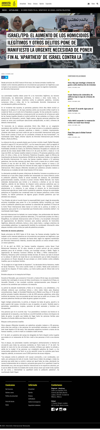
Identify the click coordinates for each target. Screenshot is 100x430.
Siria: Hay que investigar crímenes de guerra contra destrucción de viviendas (82, 84)
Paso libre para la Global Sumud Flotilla (79, 133)
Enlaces (30, 396)
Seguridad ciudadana (34, 405)
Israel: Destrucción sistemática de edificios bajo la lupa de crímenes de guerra (81, 97)
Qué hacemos (9, 389)
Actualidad (13, 10)
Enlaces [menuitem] (35, 4)
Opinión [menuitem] (42, 4)
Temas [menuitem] (29, 4)
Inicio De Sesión (10, 401)
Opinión (30, 392)
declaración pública (10, 104)
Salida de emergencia (34, 402)
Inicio (4, 10)
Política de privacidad (12, 396)
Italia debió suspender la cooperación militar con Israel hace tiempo (81, 121)
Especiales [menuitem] (49, 4)
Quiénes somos (10, 392)
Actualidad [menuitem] (23, 4)
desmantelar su (23, 370)
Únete (93, 4)
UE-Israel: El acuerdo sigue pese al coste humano (80, 110)
